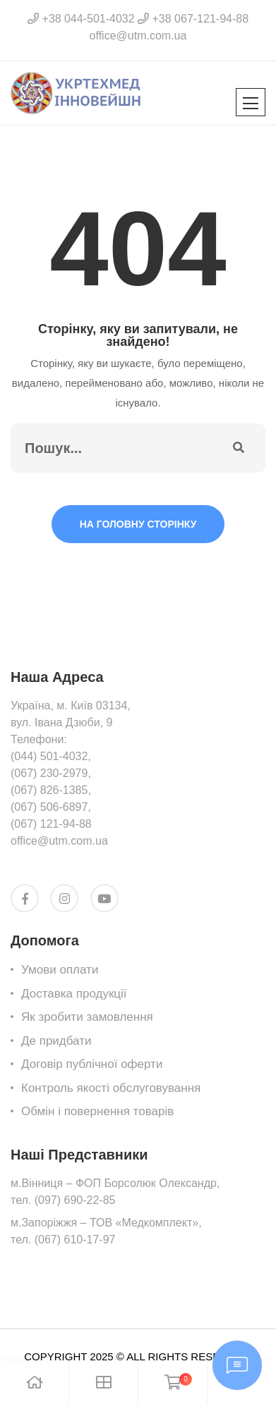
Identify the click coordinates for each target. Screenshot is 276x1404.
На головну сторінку (138, 524)
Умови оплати (59, 969)
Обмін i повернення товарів (97, 1111)
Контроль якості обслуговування (110, 1088)
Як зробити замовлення (87, 1017)
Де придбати (56, 1041)
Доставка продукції (74, 993)
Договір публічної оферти (91, 1064)
